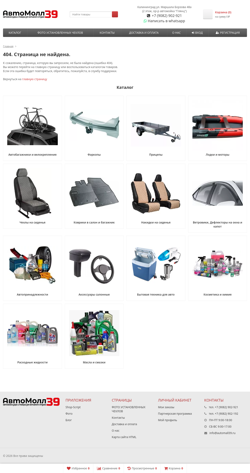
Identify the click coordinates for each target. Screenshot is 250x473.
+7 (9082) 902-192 (226, 413)
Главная (8, 46)
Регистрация (228, 33)
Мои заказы (166, 407)
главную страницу (34, 79)
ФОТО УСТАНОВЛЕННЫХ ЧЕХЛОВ (60, 33)
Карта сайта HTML (124, 437)
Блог (69, 420)
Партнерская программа (175, 413)
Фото (69, 413)
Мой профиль (167, 420)
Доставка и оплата (144, 33)
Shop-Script (73, 407)
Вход (197, 33)
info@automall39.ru (222, 433)
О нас (176, 33)
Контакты (107, 33)
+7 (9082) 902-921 (166, 15)
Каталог (15, 33)
